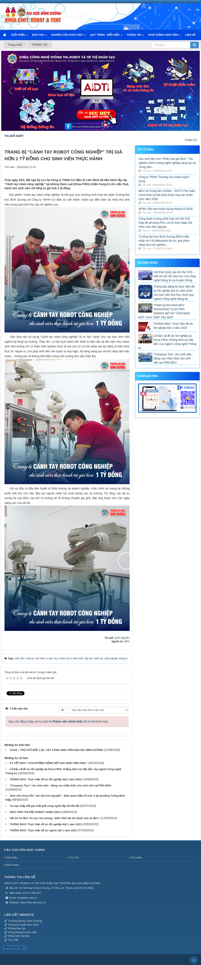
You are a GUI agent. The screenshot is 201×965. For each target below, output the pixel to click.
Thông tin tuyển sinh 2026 (23, 923)
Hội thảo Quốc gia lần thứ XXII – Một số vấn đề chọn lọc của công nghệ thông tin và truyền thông (175, 276)
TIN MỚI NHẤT (14, 136)
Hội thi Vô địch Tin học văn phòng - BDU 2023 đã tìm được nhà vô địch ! (55, 816)
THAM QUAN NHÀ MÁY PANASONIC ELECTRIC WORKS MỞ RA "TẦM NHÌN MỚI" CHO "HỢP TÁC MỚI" (164, 311)
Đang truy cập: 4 (14, 946)
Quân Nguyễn (122, 637)
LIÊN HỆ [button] (190, 34)
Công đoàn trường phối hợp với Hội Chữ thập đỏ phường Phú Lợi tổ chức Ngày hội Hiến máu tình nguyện (165, 222)
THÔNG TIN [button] (135, 36)
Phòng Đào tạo (17, 927)
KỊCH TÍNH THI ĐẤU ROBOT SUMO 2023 (35, 810)
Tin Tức (74, 856)
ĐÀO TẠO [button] (39, 36)
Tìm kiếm (136, 856)
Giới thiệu (11, 856)
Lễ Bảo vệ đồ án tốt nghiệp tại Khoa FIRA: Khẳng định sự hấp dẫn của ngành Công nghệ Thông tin (167, 342)
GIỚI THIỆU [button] (19, 36)
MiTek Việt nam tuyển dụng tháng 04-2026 (165, 208)
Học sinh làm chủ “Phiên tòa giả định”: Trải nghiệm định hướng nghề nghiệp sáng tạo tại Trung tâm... (167, 163)
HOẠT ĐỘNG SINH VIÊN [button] (164, 36)
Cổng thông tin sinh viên (22, 931)
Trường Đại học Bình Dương (25, 919)
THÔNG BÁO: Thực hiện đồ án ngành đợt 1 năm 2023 (43, 829)
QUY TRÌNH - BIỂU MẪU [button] (106, 36)
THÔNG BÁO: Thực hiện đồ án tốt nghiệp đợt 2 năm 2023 (46, 778)
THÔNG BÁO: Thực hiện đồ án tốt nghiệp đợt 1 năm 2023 (46, 823)
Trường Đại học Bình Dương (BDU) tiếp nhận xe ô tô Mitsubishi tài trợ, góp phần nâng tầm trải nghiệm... (164, 240)
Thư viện (13, 938)
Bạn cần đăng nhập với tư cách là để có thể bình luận (58, 720)
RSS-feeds (12, 863)
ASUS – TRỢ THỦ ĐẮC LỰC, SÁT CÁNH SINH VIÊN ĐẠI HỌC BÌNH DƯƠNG (56, 748)
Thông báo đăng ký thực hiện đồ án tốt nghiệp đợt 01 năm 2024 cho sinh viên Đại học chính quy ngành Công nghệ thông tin (174, 292)
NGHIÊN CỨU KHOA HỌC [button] (68, 36)
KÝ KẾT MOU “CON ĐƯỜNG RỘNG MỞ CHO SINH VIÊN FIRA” (48, 761)
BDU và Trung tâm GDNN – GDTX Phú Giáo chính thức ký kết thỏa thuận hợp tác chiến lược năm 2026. (167, 195)
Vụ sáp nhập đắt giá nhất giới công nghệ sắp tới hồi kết (44, 804)
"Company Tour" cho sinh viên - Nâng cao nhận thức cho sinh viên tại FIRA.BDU (60, 784)
